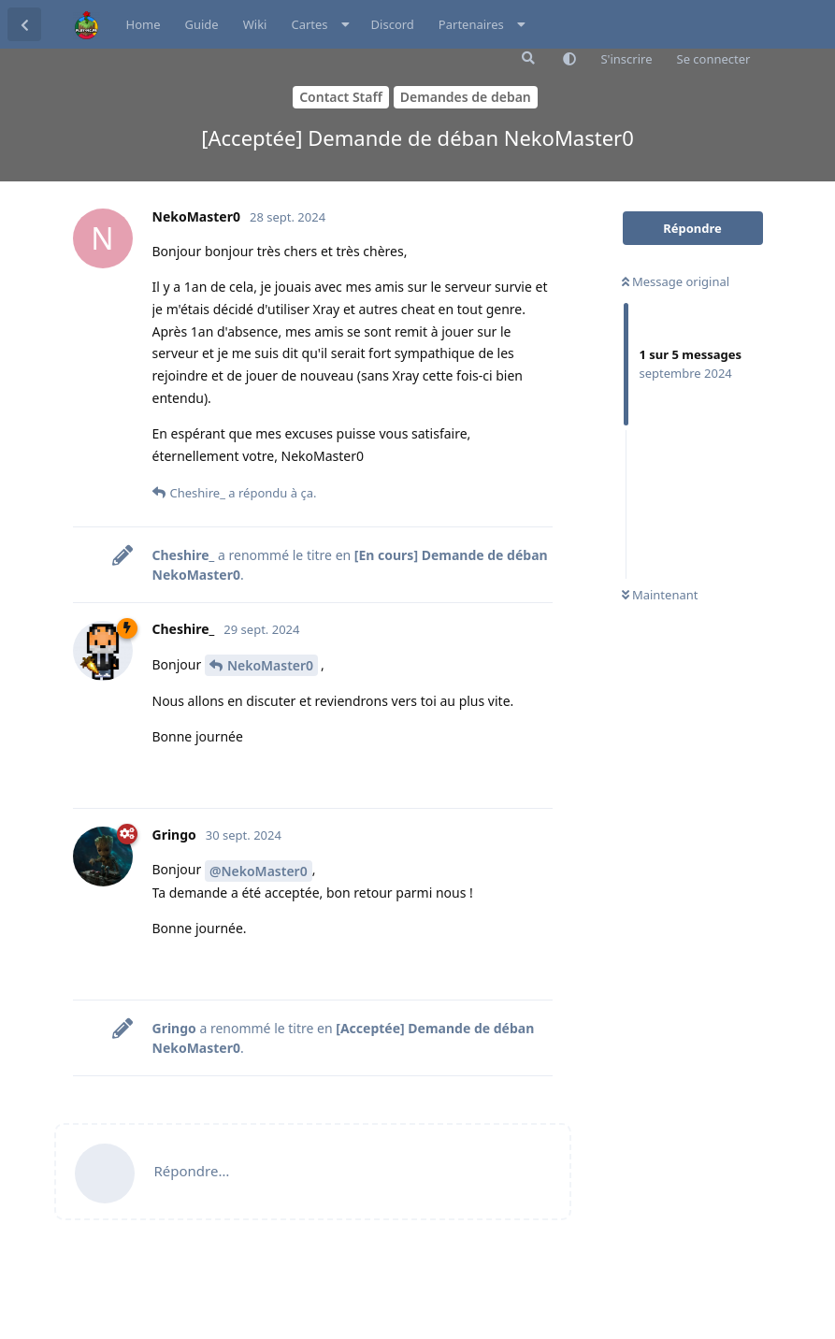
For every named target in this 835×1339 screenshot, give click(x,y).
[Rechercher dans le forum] (526, 58)
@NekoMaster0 (258, 871)
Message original (676, 281)
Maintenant (660, 594)
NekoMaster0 (270, 665)
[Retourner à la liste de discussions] (24, 24)
